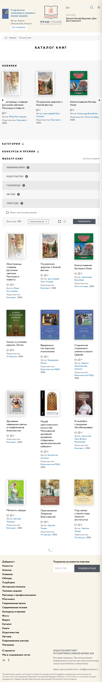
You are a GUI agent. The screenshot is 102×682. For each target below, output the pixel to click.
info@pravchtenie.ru (89, 669)
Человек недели (12, 591)
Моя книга (8, 599)
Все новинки (19, 27)
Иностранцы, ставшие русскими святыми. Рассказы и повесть (15, 105)
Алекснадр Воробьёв (87, 114)
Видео (6, 620)
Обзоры (7, 578)
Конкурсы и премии (13, 611)
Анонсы (7, 570)
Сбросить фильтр (91, 159)
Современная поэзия (14, 607)
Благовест (22, 120)
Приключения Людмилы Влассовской (49, 513)
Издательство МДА (50, 369)
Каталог (7, 624)
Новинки (7, 574)
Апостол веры (92, 117)
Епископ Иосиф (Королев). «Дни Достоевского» (81, 20)
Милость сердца (16, 510)
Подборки (8, 582)
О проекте (8, 650)
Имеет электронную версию (21, 213)
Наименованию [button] (38, 222)
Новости (7, 566)
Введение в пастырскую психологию (48, 348)
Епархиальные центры (15, 640)
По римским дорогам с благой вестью (51, 267)
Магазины (8, 645)
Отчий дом (11, 357)
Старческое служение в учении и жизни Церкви (23, 13)
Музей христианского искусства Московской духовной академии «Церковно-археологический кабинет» (51, 434)
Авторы (6, 636)
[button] (51, 167)
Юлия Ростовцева (17, 117)
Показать (84, 222)
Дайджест (8, 561)
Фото (5, 616)
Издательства (10, 632)
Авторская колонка (13, 586)
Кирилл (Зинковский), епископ (81, 366)
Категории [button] (13, 143)
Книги (5, 628)
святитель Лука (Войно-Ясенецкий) (82, 439)
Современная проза (14, 603)
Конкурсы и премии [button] (21, 151)
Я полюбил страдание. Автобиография (83, 424)
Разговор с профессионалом (19, 595)
